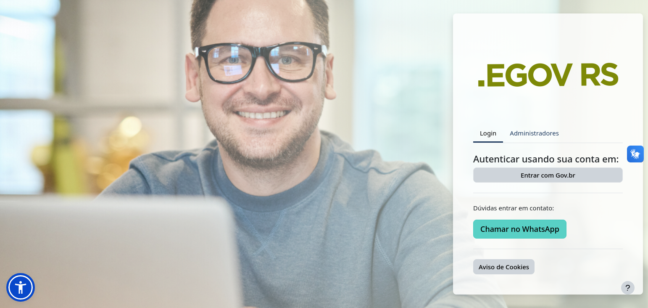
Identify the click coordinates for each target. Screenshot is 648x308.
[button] (20, 287)
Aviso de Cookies (504, 267)
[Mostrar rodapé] (628, 288)
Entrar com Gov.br (548, 175)
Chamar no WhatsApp (519, 229)
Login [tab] (488, 133)
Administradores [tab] (534, 133)
